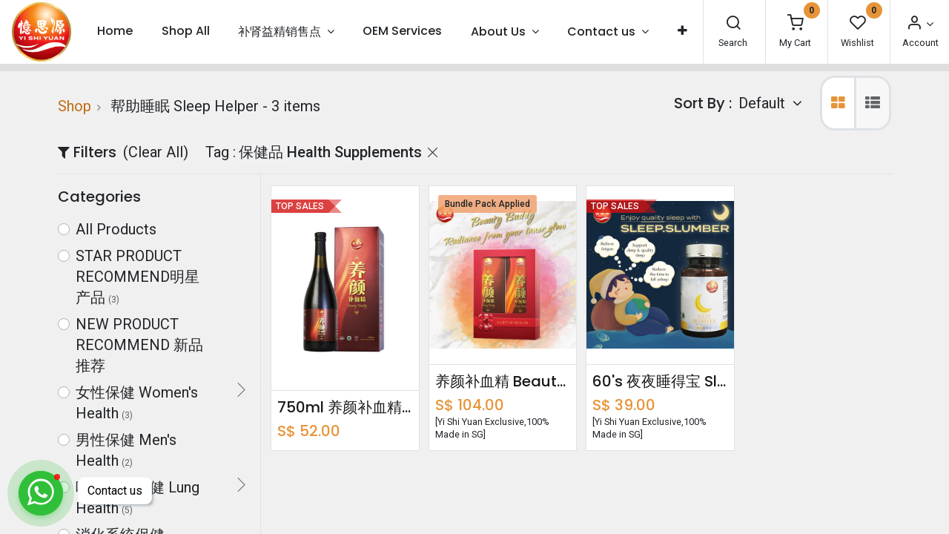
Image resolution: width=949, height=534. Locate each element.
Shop (74, 106)
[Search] (733, 24)
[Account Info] (919, 24)
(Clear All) (155, 152)
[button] (682, 31)
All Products (116, 229)
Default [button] (763, 103)
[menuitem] (115, 31)
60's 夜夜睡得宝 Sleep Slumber (659, 381)
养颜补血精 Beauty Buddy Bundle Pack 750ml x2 (502, 381)
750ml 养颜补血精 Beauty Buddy (344, 407)
